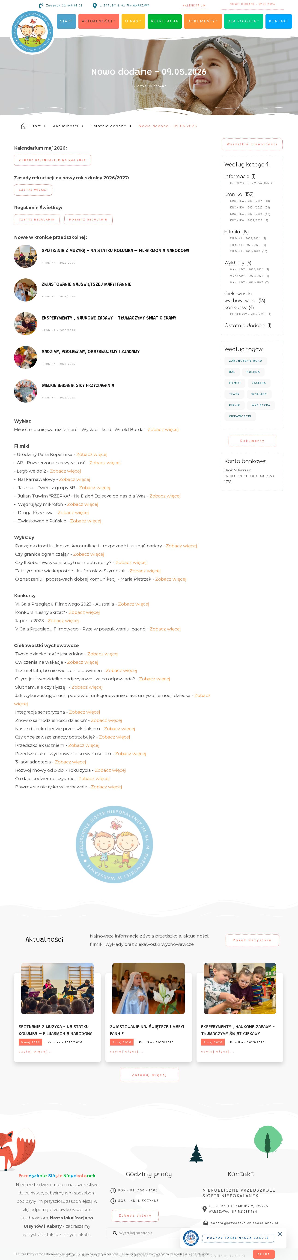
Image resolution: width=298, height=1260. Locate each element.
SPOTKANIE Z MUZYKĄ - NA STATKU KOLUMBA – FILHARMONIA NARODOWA (115, 251)
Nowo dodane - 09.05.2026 (252, 6)
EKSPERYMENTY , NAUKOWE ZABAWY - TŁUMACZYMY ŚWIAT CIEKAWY (109, 318)
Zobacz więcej (163, 429)
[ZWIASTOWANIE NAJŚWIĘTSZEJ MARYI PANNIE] (26, 290)
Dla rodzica (244, 21)
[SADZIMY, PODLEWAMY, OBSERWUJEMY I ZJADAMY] (26, 357)
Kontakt (279, 21)
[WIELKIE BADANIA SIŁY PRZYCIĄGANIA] (26, 391)
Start (66, 21)
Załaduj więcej (149, 1075)
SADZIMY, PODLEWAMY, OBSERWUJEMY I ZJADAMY (91, 352)
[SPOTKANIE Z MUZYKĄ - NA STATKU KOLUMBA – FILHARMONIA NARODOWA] (26, 256)
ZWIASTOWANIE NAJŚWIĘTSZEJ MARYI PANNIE (86, 284)
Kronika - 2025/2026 (58, 262)
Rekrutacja (164, 21)
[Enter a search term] (153, 1233)
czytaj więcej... (35, 1051)
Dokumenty (203, 21)
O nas (133, 21)
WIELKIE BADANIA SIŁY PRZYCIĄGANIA (78, 385)
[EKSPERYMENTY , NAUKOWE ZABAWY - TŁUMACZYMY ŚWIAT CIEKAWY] (26, 324)
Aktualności (99, 21)
